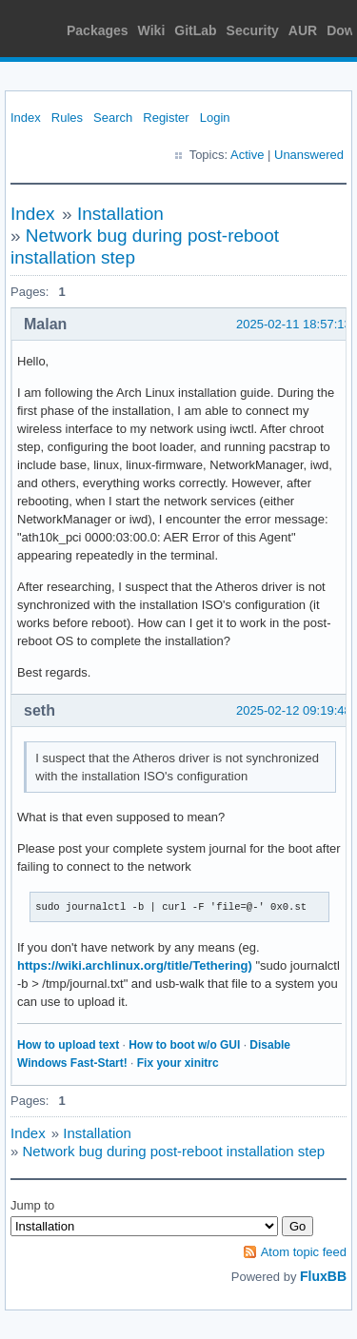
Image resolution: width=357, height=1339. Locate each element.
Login (215, 117)
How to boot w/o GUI (184, 1045)
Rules (67, 117)
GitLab (195, 30)
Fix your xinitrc (178, 1063)
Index (25, 117)
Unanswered (309, 155)
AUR (302, 30)
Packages (98, 30)
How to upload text (68, 1045)
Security (253, 30)
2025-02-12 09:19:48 (293, 710)
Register (165, 117)
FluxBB (323, 1276)
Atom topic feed (304, 1252)
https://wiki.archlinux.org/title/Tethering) (134, 965)
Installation (120, 214)
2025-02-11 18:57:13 (293, 324)
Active (247, 155)
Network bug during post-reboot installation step (174, 1151)
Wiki (152, 30)
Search (112, 117)
